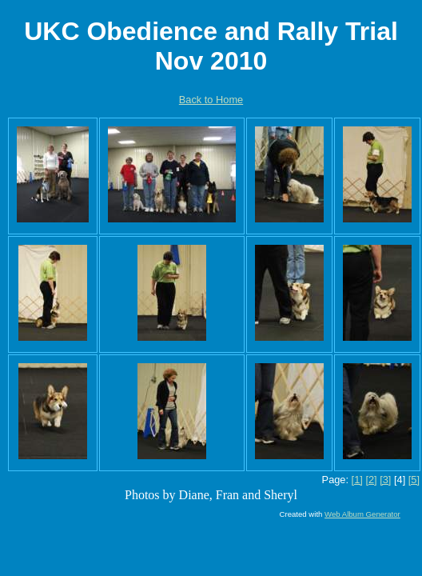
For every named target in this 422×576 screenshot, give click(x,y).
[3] (385, 480)
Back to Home (211, 100)
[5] (414, 480)
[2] (370, 480)
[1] (357, 480)
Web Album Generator (362, 514)
